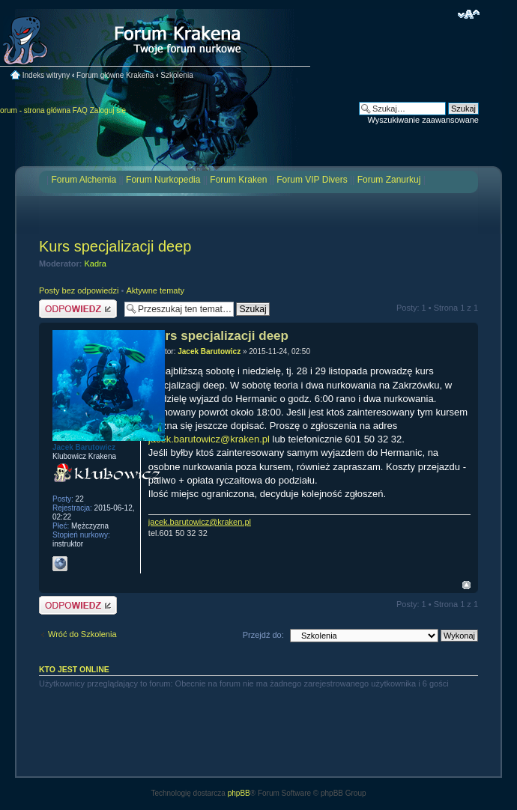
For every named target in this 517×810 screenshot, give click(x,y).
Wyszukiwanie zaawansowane (423, 119)
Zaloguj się (108, 110)
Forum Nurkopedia (163, 179)
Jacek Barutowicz (209, 351)
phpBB (239, 793)
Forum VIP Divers (311, 179)
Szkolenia (176, 75)
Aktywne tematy (155, 290)
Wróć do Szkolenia (82, 634)
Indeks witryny (46, 75)
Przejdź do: (263, 634)
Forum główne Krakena (115, 75)
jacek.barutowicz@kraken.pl (209, 439)
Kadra (95, 263)
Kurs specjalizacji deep (115, 246)
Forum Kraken (238, 179)
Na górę (466, 585)
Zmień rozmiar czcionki (469, 14)
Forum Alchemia (83, 179)
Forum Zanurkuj (389, 179)
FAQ (80, 110)
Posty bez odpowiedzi (78, 290)
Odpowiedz (78, 308)
